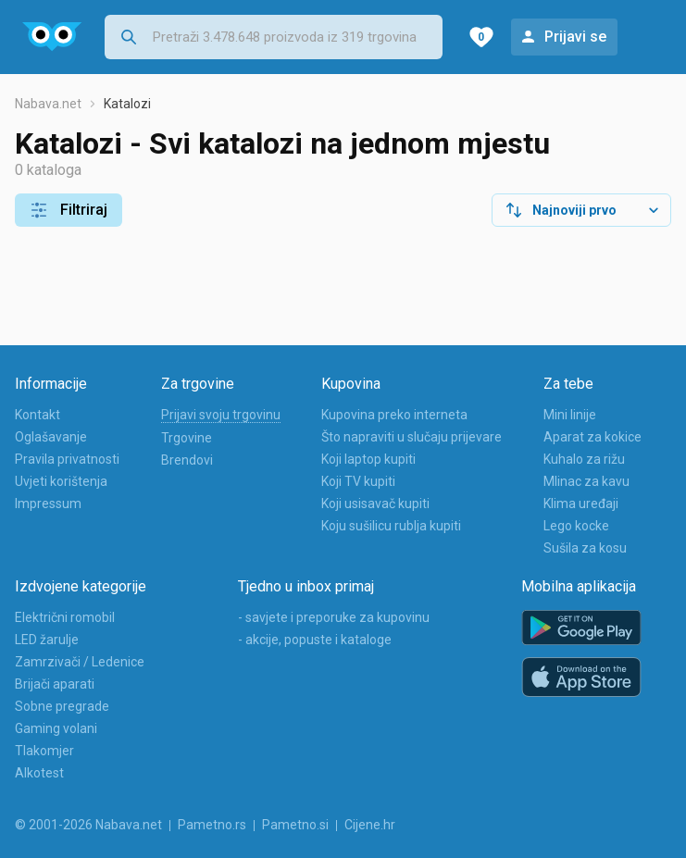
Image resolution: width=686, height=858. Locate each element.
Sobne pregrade (62, 706)
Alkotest (39, 772)
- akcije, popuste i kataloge (315, 639)
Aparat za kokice (592, 436)
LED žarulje (47, 639)
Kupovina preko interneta (394, 414)
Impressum (48, 503)
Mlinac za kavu (586, 481)
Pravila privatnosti (67, 459)
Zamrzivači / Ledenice (79, 661)
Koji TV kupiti (358, 481)
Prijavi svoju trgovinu (221, 414)
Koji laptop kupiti (368, 459)
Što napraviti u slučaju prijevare (411, 436)
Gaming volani (56, 728)
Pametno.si (295, 824)
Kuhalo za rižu (584, 459)
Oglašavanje (51, 436)
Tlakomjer (44, 750)
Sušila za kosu (585, 548)
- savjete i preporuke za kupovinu (334, 617)
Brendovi (187, 460)
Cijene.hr (369, 824)
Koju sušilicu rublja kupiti (391, 525)
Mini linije (569, 414)
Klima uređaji (580, 503)
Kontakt (37, 414)
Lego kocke (576, 525)
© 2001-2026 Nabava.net (88, 824)
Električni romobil (65, 617)
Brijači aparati (54, 684)
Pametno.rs (212, 824)
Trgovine (186, 437)
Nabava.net (48, 103)
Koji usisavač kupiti (375, 503)
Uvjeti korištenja (61, 481)
